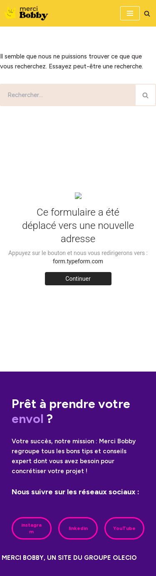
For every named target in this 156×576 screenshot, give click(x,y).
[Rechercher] (147, 13)
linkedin (78, 528)
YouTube (124, 528)
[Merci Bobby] (29, 13)
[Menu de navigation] (130, 13)
